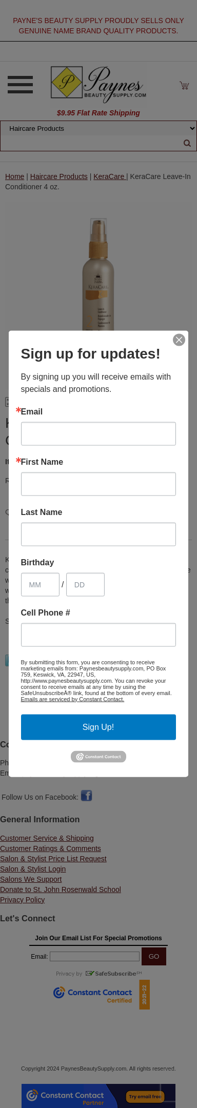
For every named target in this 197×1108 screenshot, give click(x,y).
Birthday (37, 563)
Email (32, 412)
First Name (42, 462)
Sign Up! (98, 727)
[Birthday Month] (40, 585)
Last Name (42, 512)
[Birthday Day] (85, 585)
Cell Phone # (45, 613)
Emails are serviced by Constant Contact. (73, 699)
